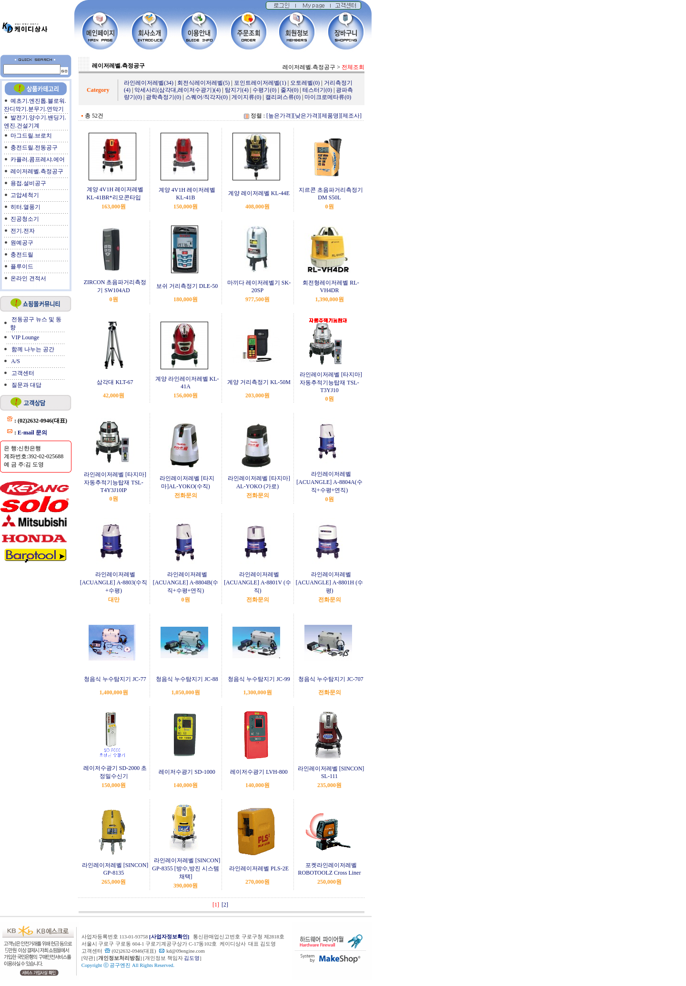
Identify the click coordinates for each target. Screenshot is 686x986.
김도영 (192, 958)
